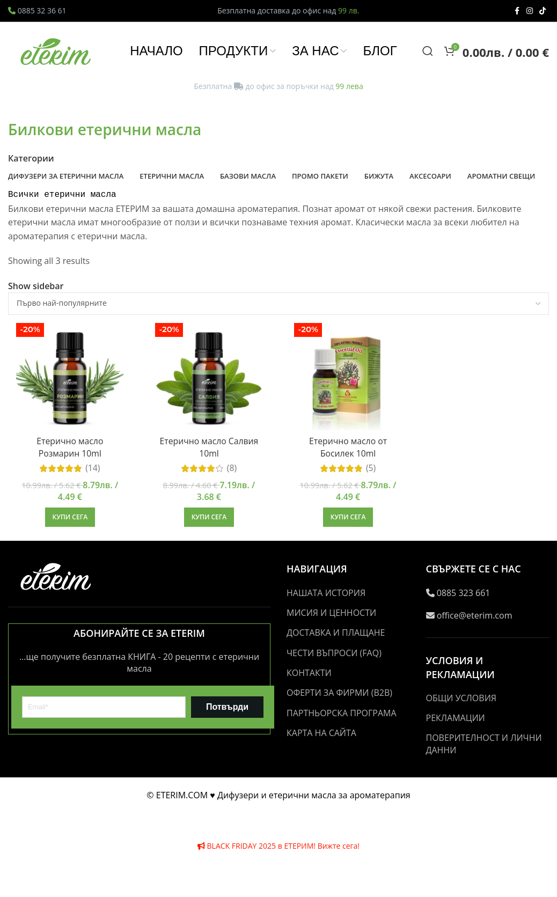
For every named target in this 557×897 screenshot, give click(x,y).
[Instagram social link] (529, 11)
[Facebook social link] (516, 11)
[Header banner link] (278, 448)
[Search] (427, 54)
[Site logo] (56, 53)
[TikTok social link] (542, 11)
